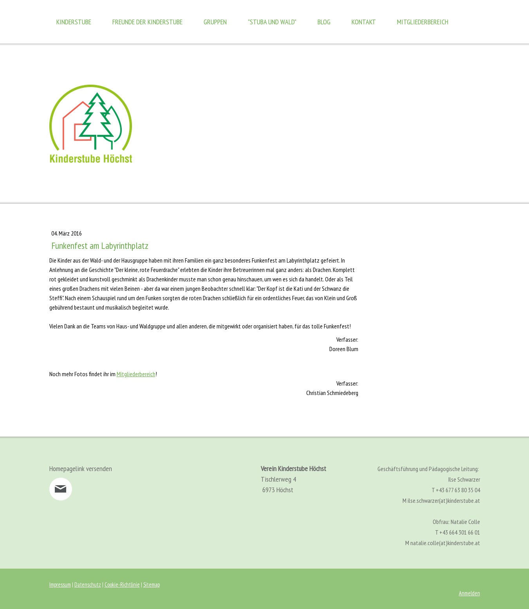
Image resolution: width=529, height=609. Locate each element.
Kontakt (364, 21)
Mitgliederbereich (422, 21)
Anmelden (469, 593)
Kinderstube (73, 21)
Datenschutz (87, 584)
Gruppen (215, 21)
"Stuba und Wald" (272, 21)
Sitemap (151, 584)
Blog (324, 21)
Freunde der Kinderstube (147, 21)
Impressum (60, 584)
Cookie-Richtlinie (122, 584)
